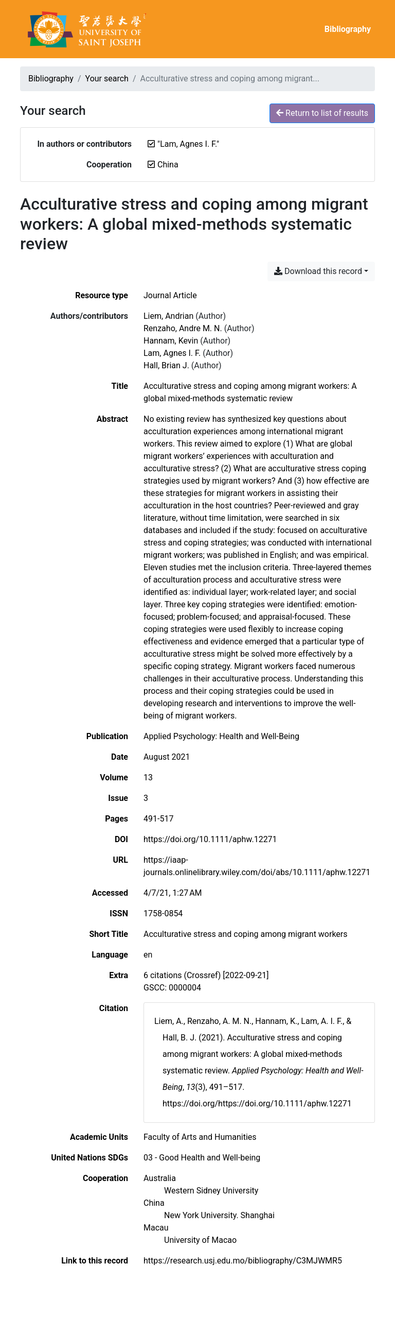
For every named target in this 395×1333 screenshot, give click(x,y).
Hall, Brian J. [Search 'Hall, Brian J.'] (166, 365)
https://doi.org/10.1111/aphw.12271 (210, 839)
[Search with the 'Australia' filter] (159, 1178)
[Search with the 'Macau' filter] (156, 1228)
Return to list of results (322, 113)
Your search (107, 78)
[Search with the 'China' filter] (154, 1203)
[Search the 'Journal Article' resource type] (170, 295)
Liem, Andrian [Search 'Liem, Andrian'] (168, 316)
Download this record (318, 271)
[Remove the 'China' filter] (167, 164)
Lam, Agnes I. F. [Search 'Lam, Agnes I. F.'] (172, 353)
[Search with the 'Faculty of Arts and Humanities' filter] (200, 1137)
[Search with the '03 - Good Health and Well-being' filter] (201, 1158)
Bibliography (348, 29)
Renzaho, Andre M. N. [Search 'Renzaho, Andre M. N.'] (182, 328)
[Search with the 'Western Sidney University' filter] (211, 1190)
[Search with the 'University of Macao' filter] (200, 1240)
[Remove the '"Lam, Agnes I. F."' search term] (188, 144)
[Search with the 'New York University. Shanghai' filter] (219, 1215)
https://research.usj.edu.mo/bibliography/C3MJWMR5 (242, 1261)
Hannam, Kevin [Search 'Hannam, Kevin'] (170, 341)
